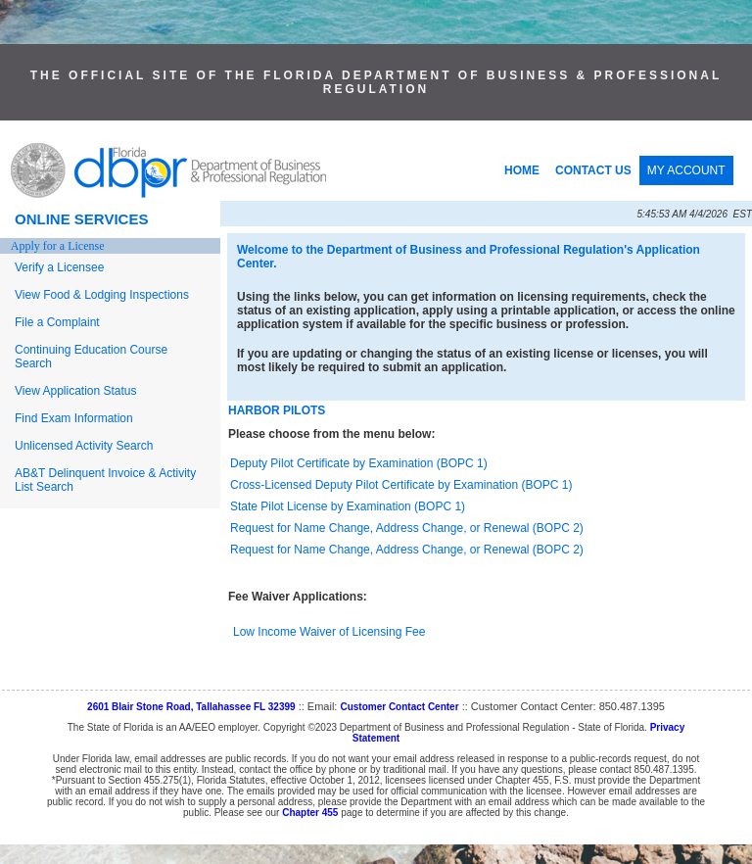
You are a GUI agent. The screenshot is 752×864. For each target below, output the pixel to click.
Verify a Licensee (59, 267)
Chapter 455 (310, 812)
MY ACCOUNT (686, 170)
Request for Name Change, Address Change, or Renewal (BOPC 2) (407, 528)
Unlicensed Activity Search (84, 446)
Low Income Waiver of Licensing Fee (329, 632)
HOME (522, 170)
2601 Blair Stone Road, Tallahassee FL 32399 (191, 706)
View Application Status (76, 391)
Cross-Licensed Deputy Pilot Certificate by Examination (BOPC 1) (401, 485)
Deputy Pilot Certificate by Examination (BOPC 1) (359, 463)
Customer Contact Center (399, 706)
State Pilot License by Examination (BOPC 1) (347, 506)
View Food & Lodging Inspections (102, 295)
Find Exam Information (74, 418)
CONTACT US (593, 170)
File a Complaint (57, 322)
